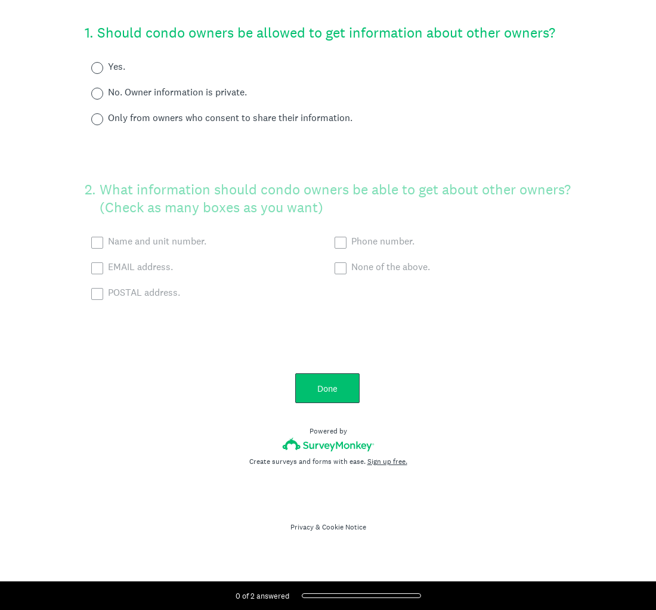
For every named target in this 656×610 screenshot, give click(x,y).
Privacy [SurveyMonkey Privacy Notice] (302, 527)
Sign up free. (387, 461)
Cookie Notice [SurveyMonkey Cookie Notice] (344, 527)
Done (328, 388)
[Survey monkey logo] (328, 444)
